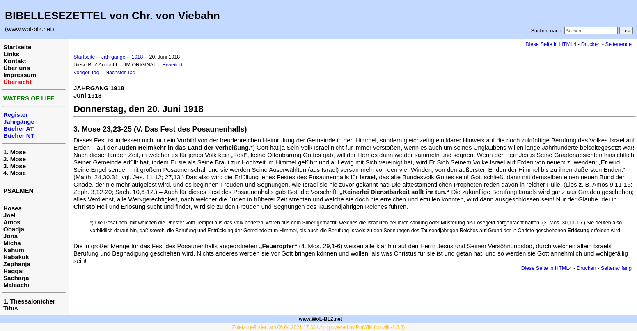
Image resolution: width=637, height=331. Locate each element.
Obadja (13, 229)
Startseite (17, 46)
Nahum (13, 250)
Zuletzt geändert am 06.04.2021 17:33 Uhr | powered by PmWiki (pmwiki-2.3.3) (318, 327)
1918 (137, 57)
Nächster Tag (120, 72)
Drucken (590, 44)
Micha (12, 243)
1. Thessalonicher (29, 301)
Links (11, 53)
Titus (10, 308)
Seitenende (618, 44)
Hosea (12, 208)
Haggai (13, 270)
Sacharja (16, 277)
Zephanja (16, 263)
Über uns (16, 67)
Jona (10, 236)
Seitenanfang (616, 268)
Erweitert (173, 65)
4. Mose (14, 172)
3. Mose (14, 165)
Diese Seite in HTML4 (550, 44)
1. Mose (14, 151)
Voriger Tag (86, 72)
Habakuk (16, 256)
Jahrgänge (113, 57)
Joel (9, 215)
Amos (12, 222)
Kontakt (14, 60)
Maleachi (16, 284)
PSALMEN (18, 190)
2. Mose (14, 158)
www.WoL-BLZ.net (320, 319)
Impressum (19, 74)
